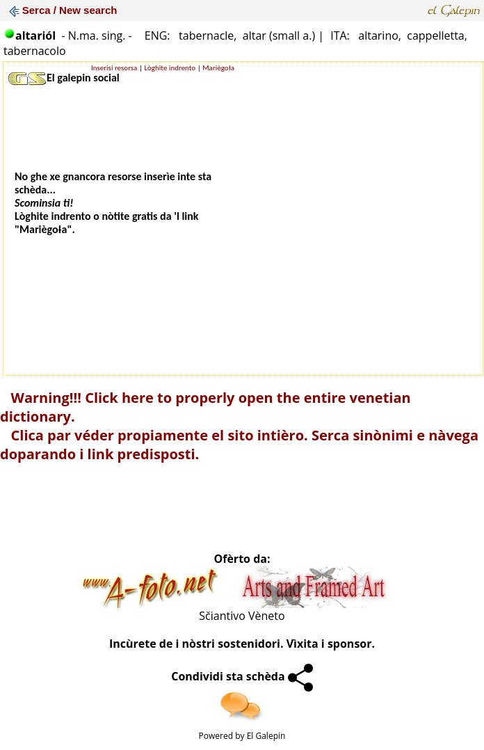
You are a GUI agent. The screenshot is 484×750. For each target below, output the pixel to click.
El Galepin (266, 736)
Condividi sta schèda (242, 676)
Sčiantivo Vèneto (241, 615)
